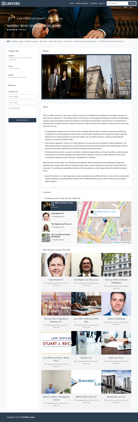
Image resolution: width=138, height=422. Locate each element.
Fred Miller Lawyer (16, 41)
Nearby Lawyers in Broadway (85, 41)
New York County (35, 26)
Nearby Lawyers (82, 3)
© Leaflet (116, 242)
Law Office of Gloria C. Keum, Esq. (111, 41)
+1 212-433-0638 (14, 68)
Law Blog (93, 3)
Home (72, 3)
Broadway (56, 26)
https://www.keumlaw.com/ (17, 77)
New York (24, 26)
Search (132, 3)
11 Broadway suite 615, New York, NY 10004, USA (20, 59)
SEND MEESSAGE (22, 120)
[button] (104, 220)
